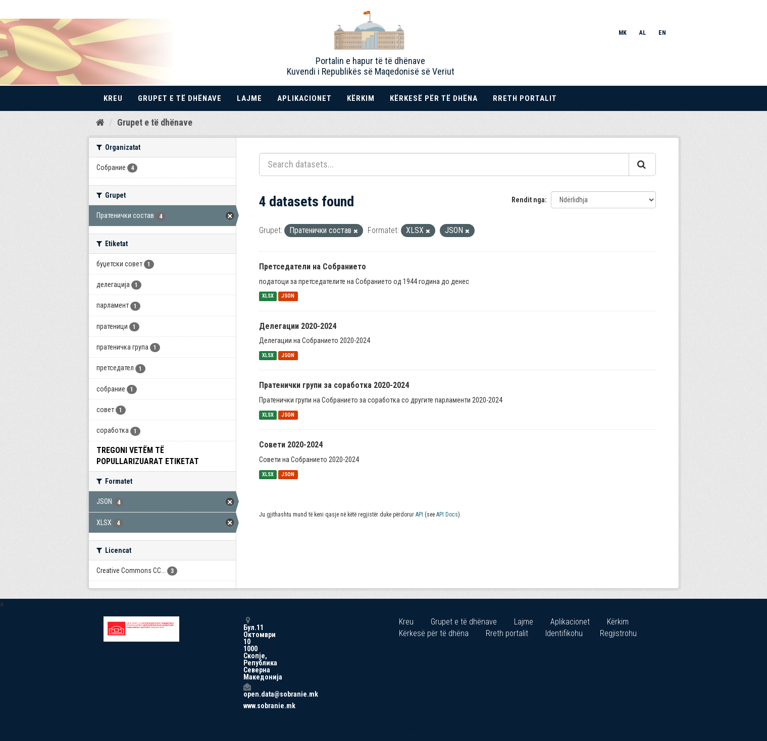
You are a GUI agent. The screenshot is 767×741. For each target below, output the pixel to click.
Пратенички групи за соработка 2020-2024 (334, 385)
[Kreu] (100, 123)
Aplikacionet (304, 98)
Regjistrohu (618, 633)
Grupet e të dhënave (180, 98)
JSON (287, 296)
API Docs (447, 514)
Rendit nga (528, 200)
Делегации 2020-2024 (297, 326)
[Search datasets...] (444, 164)
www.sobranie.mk (246, 705)
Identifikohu (564, 633)
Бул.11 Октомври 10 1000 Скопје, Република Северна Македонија (246, 648)
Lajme (249, 98)
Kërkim (361, 98)
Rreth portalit (525, 98)
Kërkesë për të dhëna (434, 98)
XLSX (268, 296)
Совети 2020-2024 (291, 444)
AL (642, 32)
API (419, 514)
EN (662, 32)
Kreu (113, 98)
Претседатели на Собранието (312, 266)
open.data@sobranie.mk (246, 690)
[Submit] (642, 164)
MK (623, 32)
